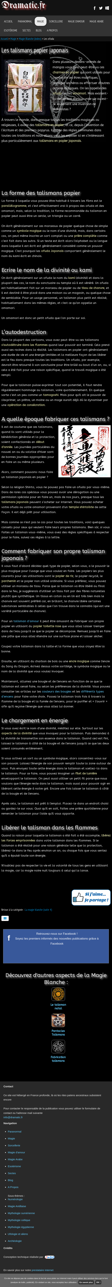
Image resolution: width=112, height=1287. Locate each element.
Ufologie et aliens (18, 1233)
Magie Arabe (97, 21)
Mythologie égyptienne (21, 1227)
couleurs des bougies (56, 691)
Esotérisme (10, 30)
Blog (39, 30)
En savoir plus (86, 1282)
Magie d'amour (76, 21)
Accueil (8, 21)
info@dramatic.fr (13, 1117)
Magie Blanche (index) (30, 39)
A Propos (52, 30)
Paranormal (25, 21)
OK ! (98, 1282)
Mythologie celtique (19, 1220)
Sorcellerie (56, 21)
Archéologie (15, 1240)
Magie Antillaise (17, 1206)
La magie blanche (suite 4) (38, 910)
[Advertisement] (56, 164)
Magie (40, 21)
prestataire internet (42, 1270)
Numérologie (15, 1199)
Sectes (26, 30)
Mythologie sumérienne (21, 1213)
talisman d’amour (26, 621)
